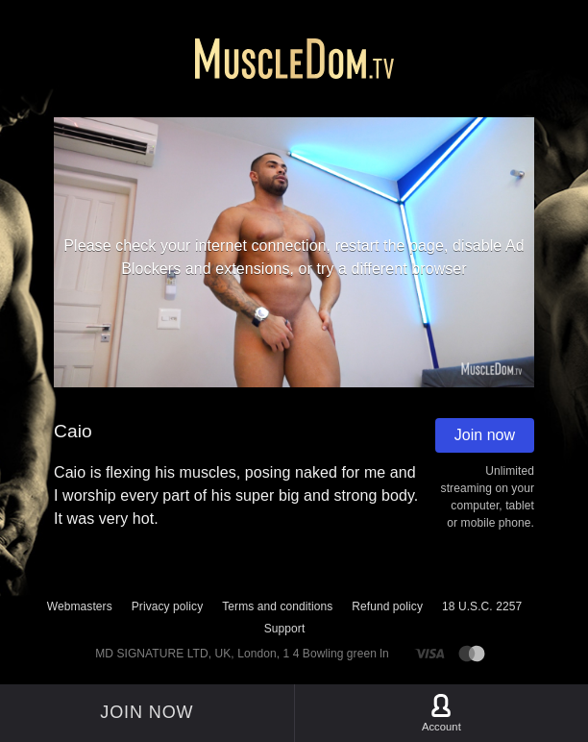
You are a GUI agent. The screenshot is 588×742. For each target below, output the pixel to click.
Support (285, 628)
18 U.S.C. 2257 (482, 606)
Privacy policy (167, 606)
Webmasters (79, 606)
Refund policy (387, 606)
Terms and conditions (277, 606)
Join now (484, 435)
